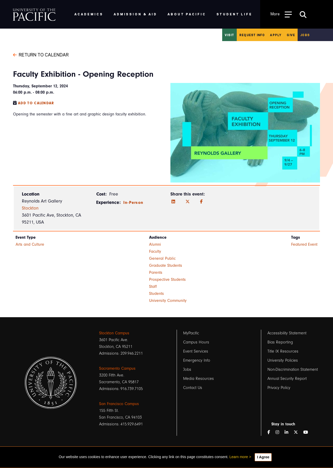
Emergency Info (196, 360)
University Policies (282, 360)
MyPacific (191, 333)
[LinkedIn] (173, 202)
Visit (229, 35)
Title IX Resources (282, 351)
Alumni (155, 244)
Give (291, 35)
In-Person (133, 202)
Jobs (305, 35)
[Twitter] (187, 202)
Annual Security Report (287, 378)
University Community (168, 300)
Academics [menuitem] (88, 14)
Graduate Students (165, 265)
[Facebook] (201, 202)
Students (156, 293)
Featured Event (304, 244)
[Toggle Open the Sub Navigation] (281, 14)
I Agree (263, 457)
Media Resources (198, 378)
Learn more (238, 457)
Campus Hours (196, 342)
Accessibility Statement (286, 333)
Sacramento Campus (117, 368)
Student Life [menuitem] (234, 14)
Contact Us (192, 387)
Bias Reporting (280, 342)
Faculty (155, 251)
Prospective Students (167, 279)
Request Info (252, 35)
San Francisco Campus (119, 403)
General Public (162, 258)
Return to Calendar (41, 54)
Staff (153, 286)
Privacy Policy (278, 387)
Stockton (30, 208)
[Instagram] (279, 432)
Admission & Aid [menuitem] (135, 14)
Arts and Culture (30, 244)
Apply (275, 35)
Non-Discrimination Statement (292, 369)
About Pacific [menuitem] (187, 14)
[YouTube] (307, 432)
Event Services (195, 351)
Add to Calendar (36, 103)
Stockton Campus (114, 333)
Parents (155, 272)
